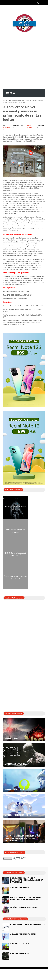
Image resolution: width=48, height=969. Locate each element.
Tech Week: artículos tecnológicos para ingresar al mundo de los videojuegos (22, 838)
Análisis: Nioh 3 (12, 738)
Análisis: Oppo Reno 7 (20, 888)
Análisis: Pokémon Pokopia (18, 815)
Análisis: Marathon (14, 789)
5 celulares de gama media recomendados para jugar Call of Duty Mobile (26, 880)
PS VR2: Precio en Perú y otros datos (27, 924)
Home (5, 100)
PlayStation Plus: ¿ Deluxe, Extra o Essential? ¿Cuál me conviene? (26, 898)
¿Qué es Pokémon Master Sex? (24, 907)
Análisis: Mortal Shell (16, 764)
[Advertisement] (22, 66)
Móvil (29, 125)
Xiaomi (11, 100)
